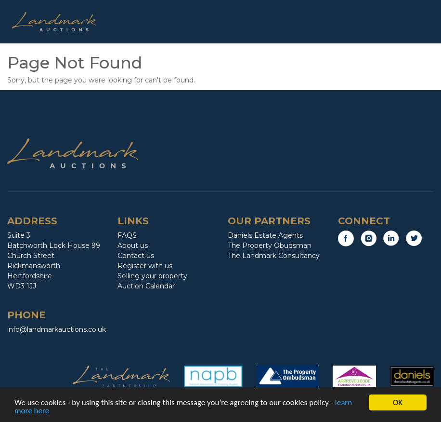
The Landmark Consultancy (274, 255)
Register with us (144, 265)
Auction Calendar (146, 286)
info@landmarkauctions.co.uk (56, 329)
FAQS (127, 235)
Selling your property (152, 276)
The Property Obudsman (269, 245)
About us (132, 245)
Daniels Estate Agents (265, 235)
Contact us (135, 255)
